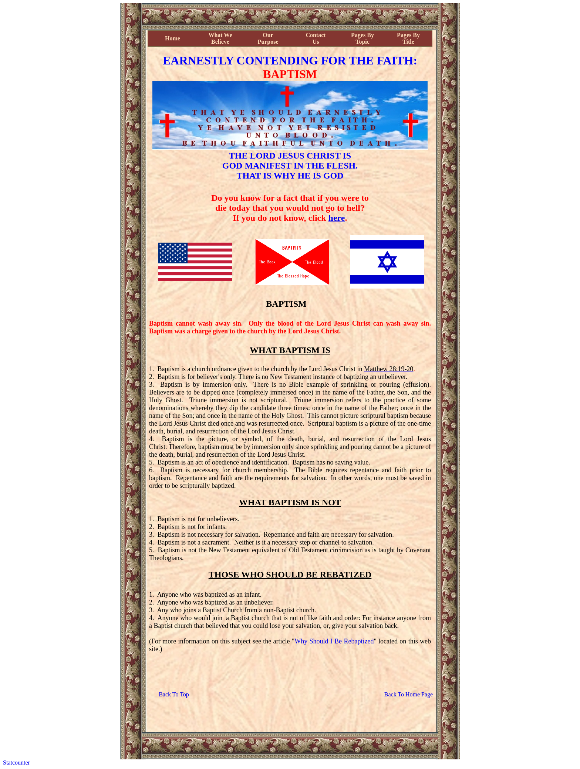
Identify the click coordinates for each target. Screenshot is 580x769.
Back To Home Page (408, 694)
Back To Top (174, 694)
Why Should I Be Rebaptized (334, 641)
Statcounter (16, 762)
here (336, 218)
